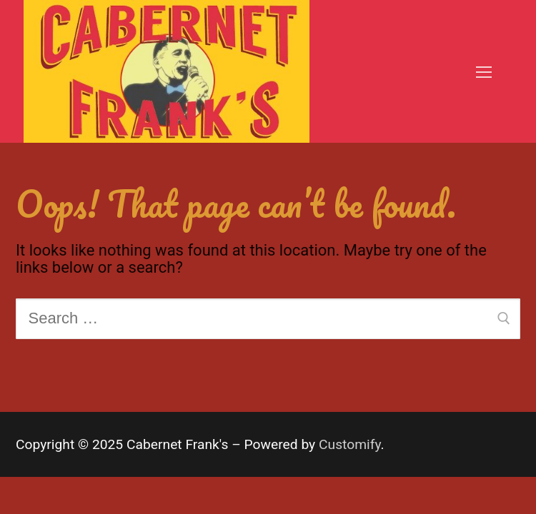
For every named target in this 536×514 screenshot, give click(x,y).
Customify (350, 444)
